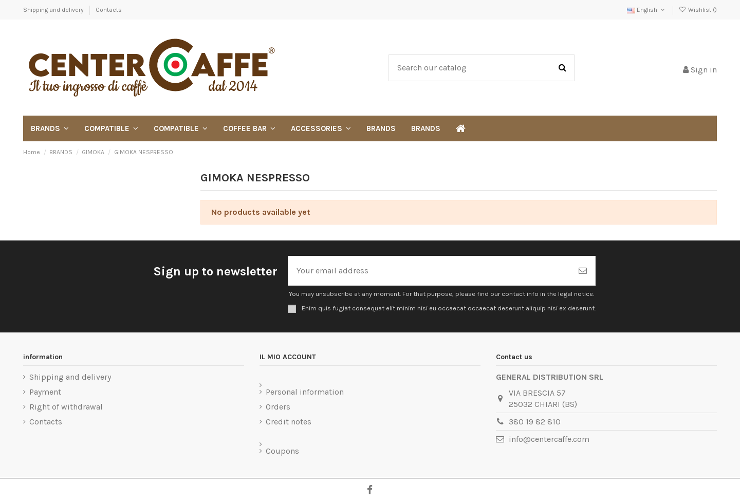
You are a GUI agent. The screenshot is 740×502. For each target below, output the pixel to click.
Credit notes (288, 421)
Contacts (109, 9)
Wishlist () (698, 9)
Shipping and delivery (54, 9)
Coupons (282, 451)
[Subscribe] (582, 270)
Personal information (305, 392)
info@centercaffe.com (549, 439)
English (647, 9)
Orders (278, 407)
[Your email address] (429, 270)
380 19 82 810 (535, 421)
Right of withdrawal (66, 407)
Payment (45, 392)
